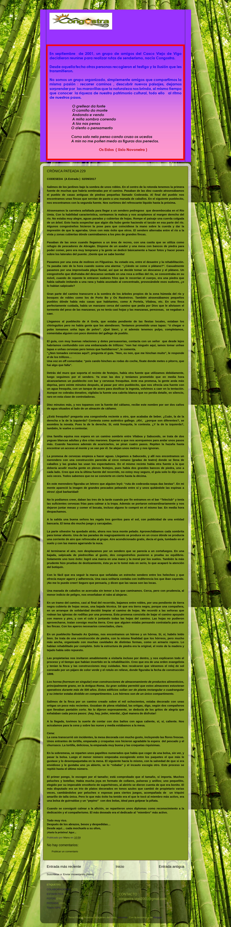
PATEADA (52, 903)
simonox (122, 917)
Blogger (157, 917)
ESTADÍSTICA (55, 894)
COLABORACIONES (59, 889)
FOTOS (51, 898)
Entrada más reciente (64, 867)
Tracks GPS (54, 907)
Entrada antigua (171, 867)
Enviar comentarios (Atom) (78, 874)
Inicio (120, 867)
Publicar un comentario (65, 851)
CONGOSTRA (140, 886)
